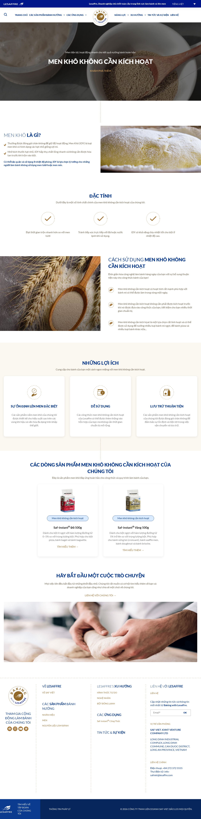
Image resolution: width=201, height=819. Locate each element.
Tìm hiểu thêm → (68, 546)
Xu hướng (138, 15)
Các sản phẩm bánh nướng (47, 15)
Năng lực (121, 15)
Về (51, 686)
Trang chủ (21, 15)
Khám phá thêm (100, 70)
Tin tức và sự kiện (158, 15)
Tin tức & (111, 732)
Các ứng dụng (77, 15)
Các (109, 715)
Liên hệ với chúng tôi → (100, 595)
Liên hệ (174, 15)
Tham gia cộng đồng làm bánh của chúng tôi (18, 718)
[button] (184, 4)
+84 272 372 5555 (172, 768)
